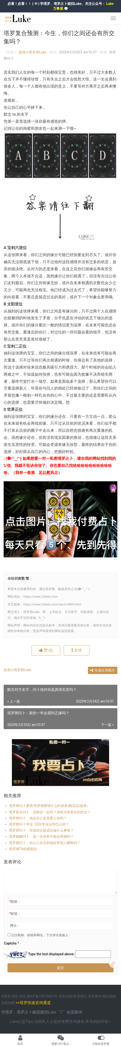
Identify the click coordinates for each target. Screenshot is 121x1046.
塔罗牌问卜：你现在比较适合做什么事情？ (41, 830)
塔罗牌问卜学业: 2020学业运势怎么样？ (39, 824)
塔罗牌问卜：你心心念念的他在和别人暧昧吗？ (44, 843)
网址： (15, 925)
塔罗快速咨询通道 (35, 1002)
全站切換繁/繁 (18, 578)
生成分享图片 (102, 670)
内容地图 (8, 1003)
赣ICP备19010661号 (42, 996)
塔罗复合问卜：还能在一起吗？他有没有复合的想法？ (50, 812)
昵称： (15, 902)
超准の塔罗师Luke (32, 52)
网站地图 (109, 996)
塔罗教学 (95, 996)
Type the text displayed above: (51, 954)
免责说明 (65, 996)
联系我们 (80, 996)
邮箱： (15, 913)
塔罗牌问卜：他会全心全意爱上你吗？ (38, 818)
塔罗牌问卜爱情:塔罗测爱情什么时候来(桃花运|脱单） (49, 806)
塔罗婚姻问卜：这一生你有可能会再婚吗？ (41, 836)
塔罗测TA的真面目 (23, 849)
